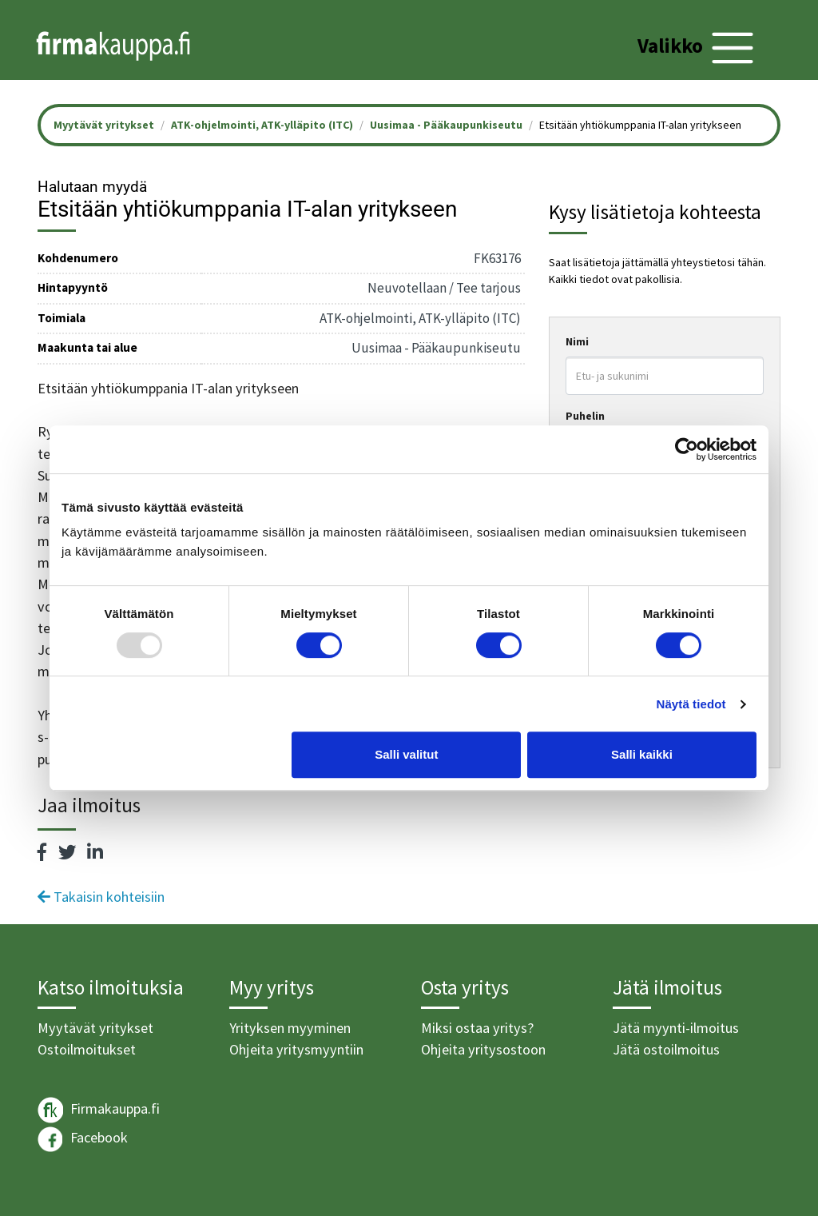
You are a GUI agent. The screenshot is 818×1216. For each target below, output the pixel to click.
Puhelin (585, 416)
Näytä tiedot (691, 704)
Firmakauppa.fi (99, 1110)
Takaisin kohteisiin (101, 896)
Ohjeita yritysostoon (483, 1049)
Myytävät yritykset (95, 1028)
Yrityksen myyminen (290, 1028)
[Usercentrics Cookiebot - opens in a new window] (686, 449)
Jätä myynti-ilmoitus (676, 1028)
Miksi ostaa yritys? (477, 1028)
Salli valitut (406, 754)
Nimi (577, 341)
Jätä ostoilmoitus (666, 1049)
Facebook (83, 1139)
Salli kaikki (642, 754)
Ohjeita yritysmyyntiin (296, 1049)
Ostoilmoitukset (87, 1049)
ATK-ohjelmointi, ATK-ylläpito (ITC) (262, 125)
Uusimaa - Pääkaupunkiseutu (446, 125)
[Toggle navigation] (698, 48)
